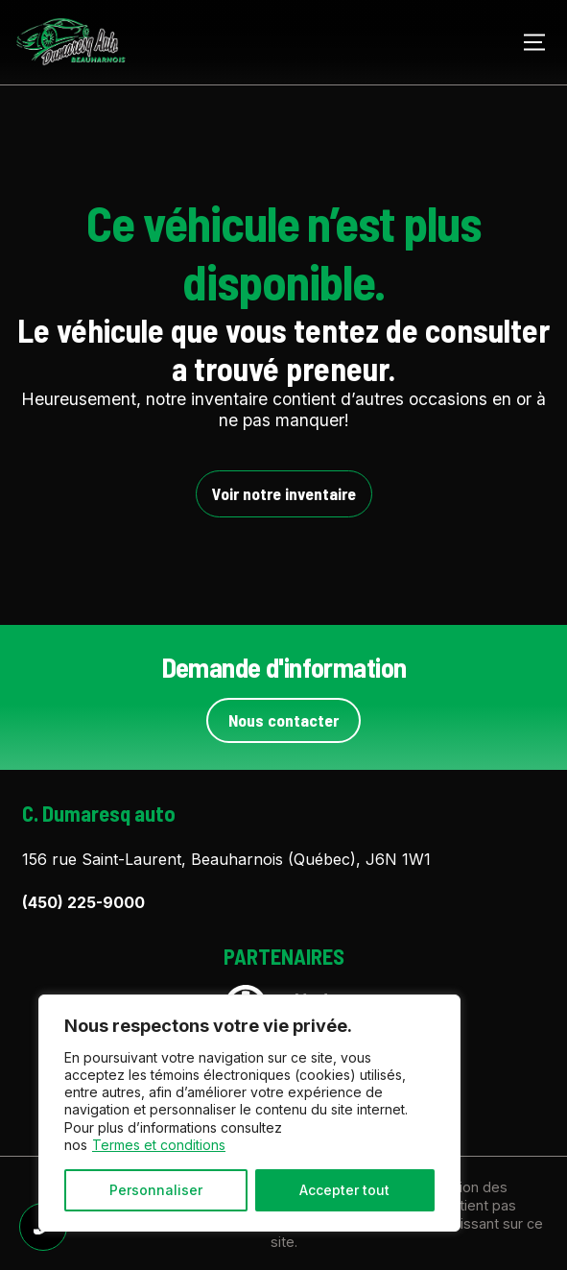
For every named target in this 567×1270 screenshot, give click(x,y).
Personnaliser (155, 1190)
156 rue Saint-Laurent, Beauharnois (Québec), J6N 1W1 (226, 859)
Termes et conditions (158, 1145)
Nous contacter (283, 720)
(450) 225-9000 (83, 902)
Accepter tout (344, 1190)
